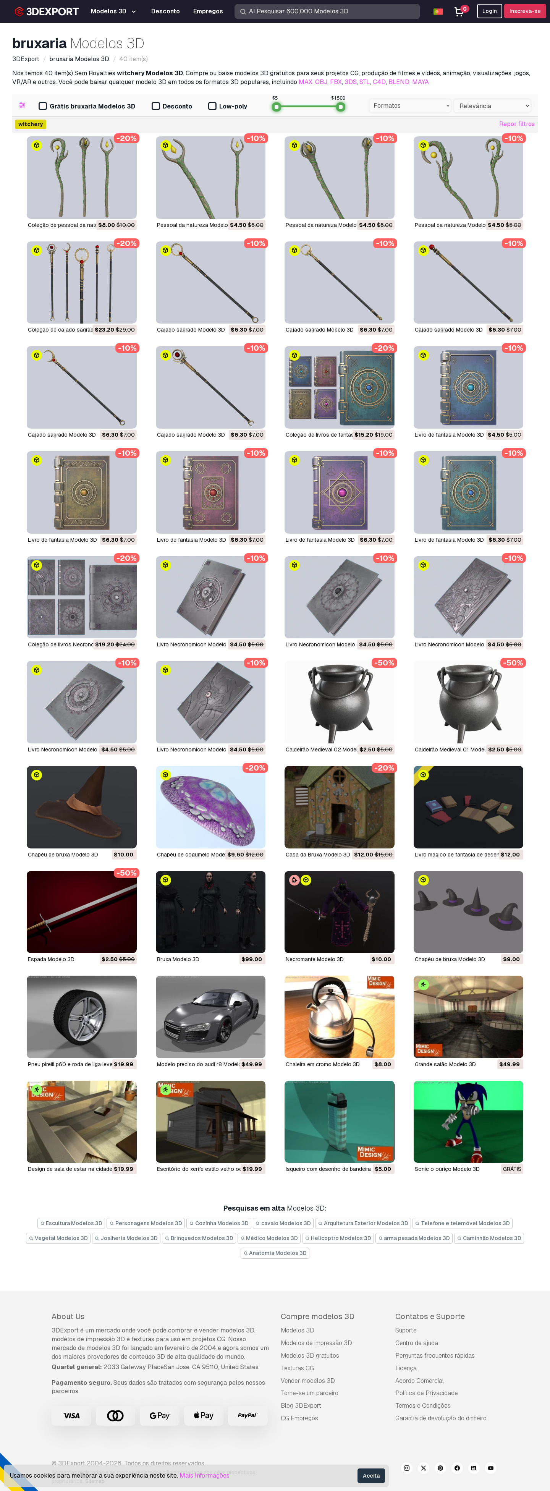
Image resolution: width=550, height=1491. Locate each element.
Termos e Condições (423, 1406)
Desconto (172, 106)
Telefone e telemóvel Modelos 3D (462, 1223)
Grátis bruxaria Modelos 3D (87, 106)
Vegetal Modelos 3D (58, 1238)
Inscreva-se (525, 11)
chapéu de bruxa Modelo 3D (450, 959)
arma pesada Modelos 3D (414, 1238)
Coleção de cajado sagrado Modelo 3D (76, 329)
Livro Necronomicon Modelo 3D (196, 644)
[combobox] (410, 105)
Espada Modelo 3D (51, 959)
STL (364, 82)
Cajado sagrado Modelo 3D (191, 329)
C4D (379, 82)
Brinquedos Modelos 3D (199, 1238)
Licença (406, 1368)
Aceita (371, 1475)
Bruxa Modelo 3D (178, 959)
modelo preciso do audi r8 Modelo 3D (203, 1064)
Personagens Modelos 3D (145, 1223)
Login (489, 11)
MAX (305, 82)
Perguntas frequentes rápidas (435, 1356)
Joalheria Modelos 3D (126, 1238)
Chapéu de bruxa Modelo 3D (63, 854)
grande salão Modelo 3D (445, 1064)
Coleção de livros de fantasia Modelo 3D (336, 434)
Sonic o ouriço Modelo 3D (447, 1169)
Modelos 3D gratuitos (310, 1356)
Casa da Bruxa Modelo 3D (318, 854)
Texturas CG (297, 1368)
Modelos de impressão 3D (316, 1343)
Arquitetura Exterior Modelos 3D (363, 1223)
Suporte (406, 1330)
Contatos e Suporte (430, 1316)
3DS (351, 82)
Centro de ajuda (416, 1343)
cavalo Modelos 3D (283, 1223)
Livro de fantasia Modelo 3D (449, 434)
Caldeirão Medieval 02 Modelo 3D (327, 749)
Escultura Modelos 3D (71, 1223)
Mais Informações (205, 1476)
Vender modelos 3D (308, 1381)
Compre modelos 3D (317, 1316)
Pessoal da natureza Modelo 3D (196, 225)
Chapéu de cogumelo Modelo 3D (197, 854)
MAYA (420, 82)
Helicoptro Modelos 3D (338, 1238)
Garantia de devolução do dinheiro (441, 1418)
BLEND (398, 82)
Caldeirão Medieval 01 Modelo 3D (456, 749)
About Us (68, 1316)
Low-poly (227, 106)
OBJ (321, 82)
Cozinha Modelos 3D (219, 1223)
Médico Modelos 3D (269, 1238)
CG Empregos (299, 1418)
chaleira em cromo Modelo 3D (323, 1064)
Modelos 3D (297, 1330)
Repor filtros (517, 124)
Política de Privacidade (426, 1393)
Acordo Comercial (419, 1381)
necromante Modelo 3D (315, 959)
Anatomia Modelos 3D (275, 1253)
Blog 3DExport (301, 1406)
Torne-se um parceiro (309, 1393)
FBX (336, 82)
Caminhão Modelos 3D (489, 1238)
